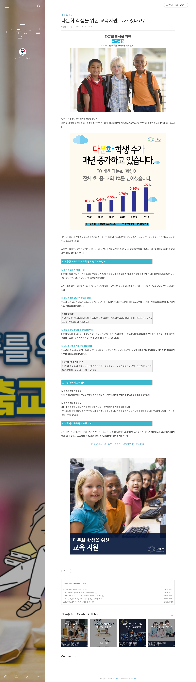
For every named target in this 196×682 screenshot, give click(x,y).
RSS (28, 676)
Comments (71, 656)
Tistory (135, 678)
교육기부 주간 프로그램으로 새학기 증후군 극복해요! (83, 599)
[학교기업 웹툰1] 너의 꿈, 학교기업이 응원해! (81, 592)
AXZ (120, 678)
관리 (39, 676)
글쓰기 (6, 676)
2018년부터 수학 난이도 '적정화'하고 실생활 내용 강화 (84, 596)
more (175, 615)
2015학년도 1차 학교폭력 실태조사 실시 (79, 602)
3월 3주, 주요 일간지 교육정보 (76, 589)
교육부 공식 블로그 (23, 35)
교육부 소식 (69, 15)
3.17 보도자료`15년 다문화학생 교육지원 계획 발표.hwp (120, 443)
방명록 (17, 676)
